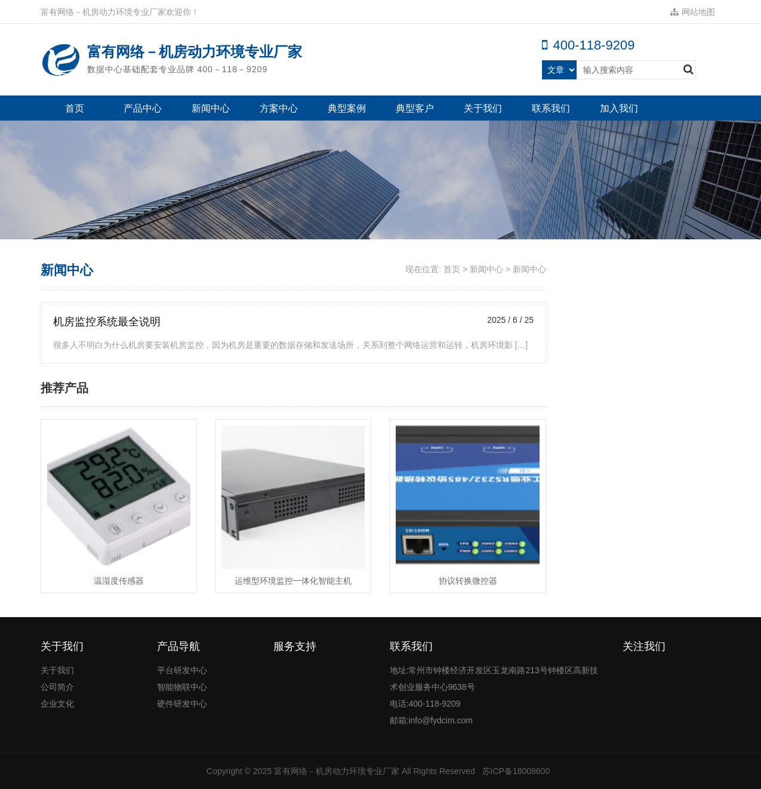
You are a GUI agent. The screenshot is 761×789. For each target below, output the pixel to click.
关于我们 (483, 108)
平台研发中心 (182, 670)
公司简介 (57, 687)
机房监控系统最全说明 (107, 322)
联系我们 (551, 108)
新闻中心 (211, 108)
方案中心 (279, 108)
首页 (74, 108)
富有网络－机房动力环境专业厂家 (336, 771)
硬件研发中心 (182, 703)
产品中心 (143, 108)
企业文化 (57, 703)
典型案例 (347, 108)
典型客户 (415, 108)
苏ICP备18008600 (516, 771)
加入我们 (619, 108)
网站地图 (692, 12)
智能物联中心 (182, 687)
